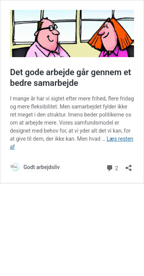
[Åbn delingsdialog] (128, 165)
